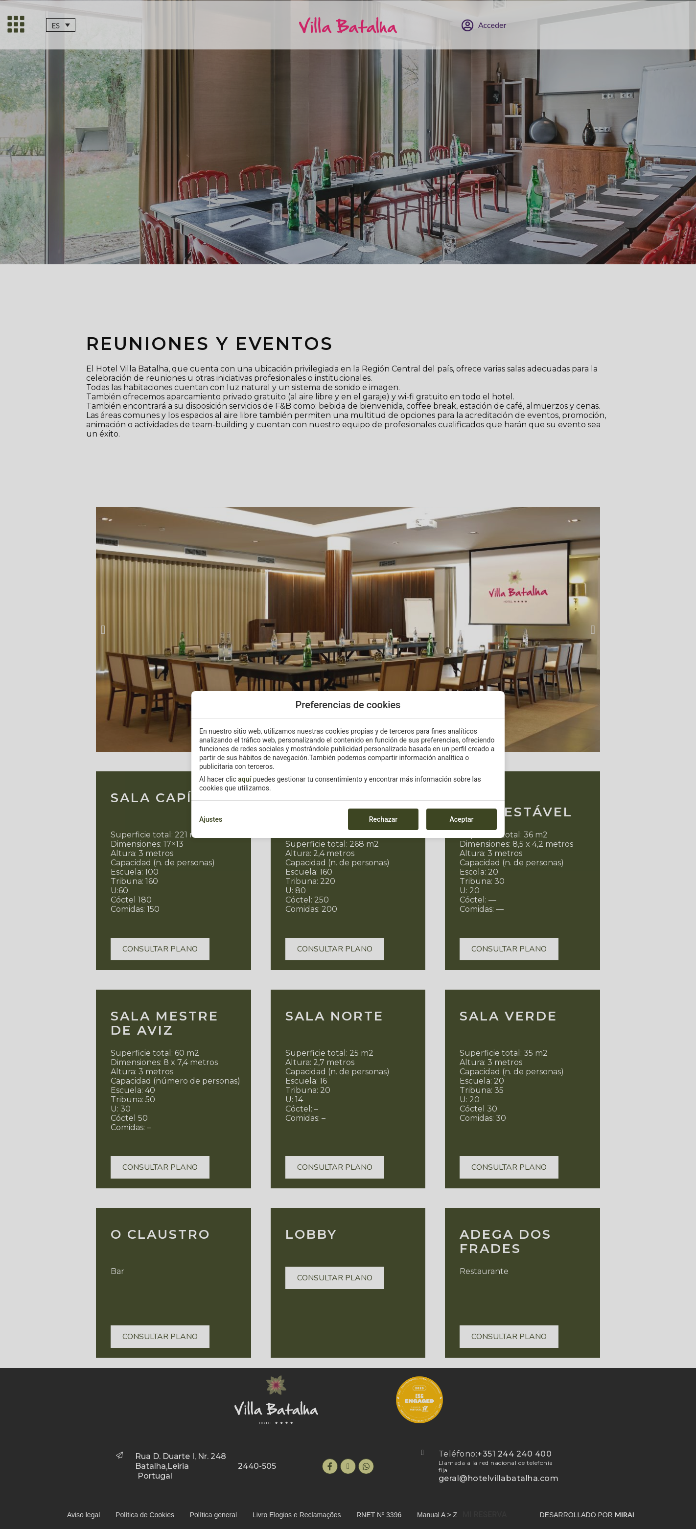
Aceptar (461, 819)
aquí (244, 779)
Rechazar (383, 819)
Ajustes (210, 819)
